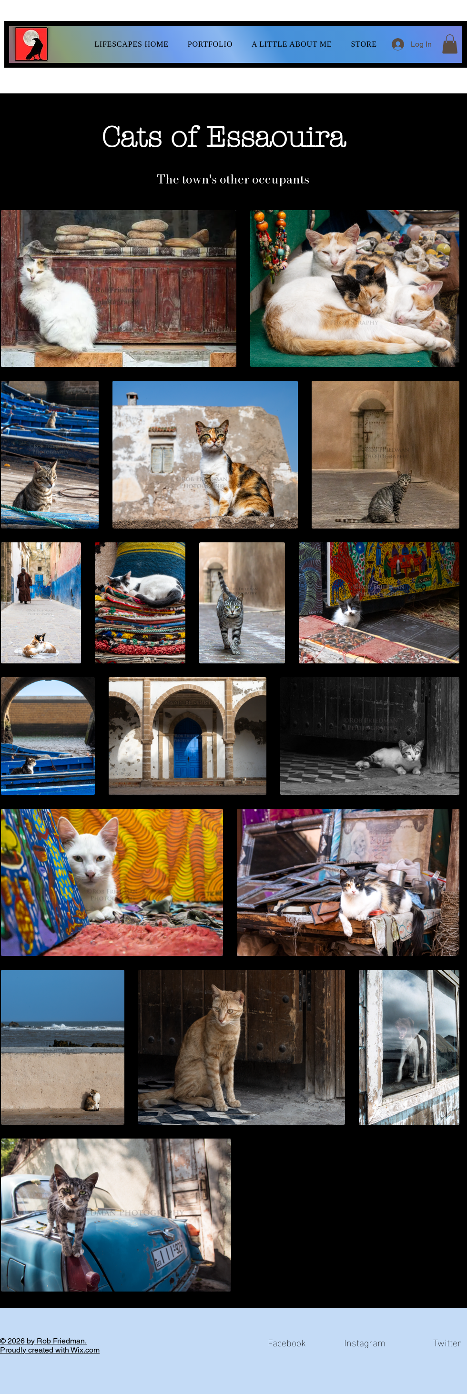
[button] (210, 44)
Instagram (365, 1341)
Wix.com (85, 1349)
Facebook (287, 1341)
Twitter (447, 1341)
